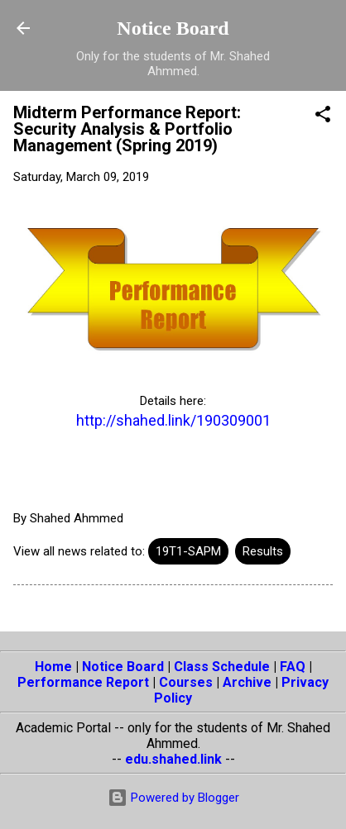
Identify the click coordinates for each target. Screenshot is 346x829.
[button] (323, 117)
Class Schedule (222, 666)
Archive (247, 682)
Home (53, 666)
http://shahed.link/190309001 (173, 420)
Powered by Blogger (173, 797)
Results (263, 551)
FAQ (292, 666)
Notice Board (172, 28)
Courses (186, 682)
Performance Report (83, 682)
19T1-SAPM (188, 551)
